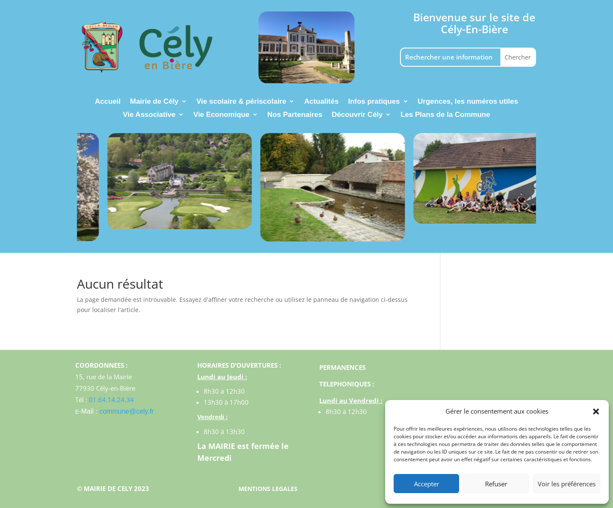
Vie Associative (149, 115)
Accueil (107, 101)
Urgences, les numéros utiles (468, 101)
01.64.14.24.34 (111, 399)
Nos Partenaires (294, 115)
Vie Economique (221, 115)
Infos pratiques (374, 101)
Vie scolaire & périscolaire (241, 101)
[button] (596, 411)
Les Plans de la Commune (445, 115)
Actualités (321, 101)
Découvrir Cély (357, 115)
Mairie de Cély (154, 101)
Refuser (496, 484)
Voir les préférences (567, 484)
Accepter (426, 484)
